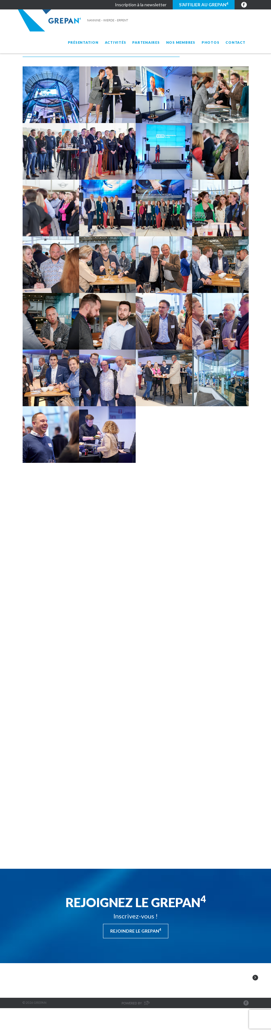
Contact (235, 42)
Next (255, 992)
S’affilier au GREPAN (203, 4)
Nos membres (180, 42)
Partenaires (146, 42)
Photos (211, 42)
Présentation (83, 42)
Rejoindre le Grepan (135, 930)
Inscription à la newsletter (140, 4)
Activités (115, 42)
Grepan (73, 20)
